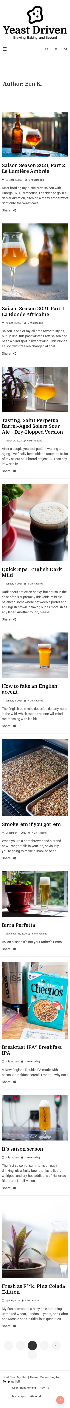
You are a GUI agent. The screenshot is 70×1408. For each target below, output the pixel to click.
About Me (36, 1396)
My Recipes (19, 1396)
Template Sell (11, 1381)
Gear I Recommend (24, 1387)
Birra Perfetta (18, 925)
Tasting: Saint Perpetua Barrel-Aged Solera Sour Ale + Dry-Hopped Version (32, 426)
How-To (44, 1387)
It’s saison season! (23, 1149)
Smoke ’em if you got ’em (31, 824)
